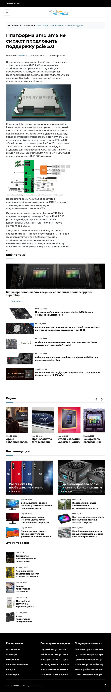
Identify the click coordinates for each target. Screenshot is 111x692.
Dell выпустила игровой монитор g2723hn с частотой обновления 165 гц (36, 506)
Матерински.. (28, 25)
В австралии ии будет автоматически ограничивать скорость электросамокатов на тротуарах (85, 508)
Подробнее (16, 301)
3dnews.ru (22, 55)
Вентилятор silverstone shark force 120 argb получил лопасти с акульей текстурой (88, 521)
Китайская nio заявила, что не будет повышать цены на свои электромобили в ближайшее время (87, 535)
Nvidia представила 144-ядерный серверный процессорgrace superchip (49, 294)
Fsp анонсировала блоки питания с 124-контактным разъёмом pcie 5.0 (81, 487)
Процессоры (13, 649)
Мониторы (11, 654)
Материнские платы (17, 664)
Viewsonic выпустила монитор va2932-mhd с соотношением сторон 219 (35, 520)
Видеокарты (12, 674)
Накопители (12, 659)
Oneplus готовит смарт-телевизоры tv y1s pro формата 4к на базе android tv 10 (36, 535)
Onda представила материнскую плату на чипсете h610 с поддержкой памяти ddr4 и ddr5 (66, 343)
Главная (13, 25)
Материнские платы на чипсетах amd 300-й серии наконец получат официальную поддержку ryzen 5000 (67, 328)
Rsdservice (17, 686)
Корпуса (10, 669)
